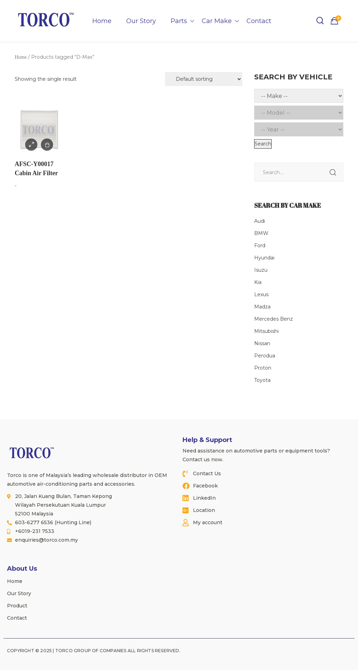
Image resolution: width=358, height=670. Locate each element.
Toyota (262, 380)
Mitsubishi (266, 331)
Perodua (264, 355)
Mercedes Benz (273, 319)
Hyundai (264, 258)
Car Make (217, 21)
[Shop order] (203, 79)
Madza (262, 307)
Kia (258, 282)
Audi (259, 221)
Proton (262, 368)
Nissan (262, 343)
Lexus (261, 294)
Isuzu (260, 270)
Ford (259, 245)
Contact (258, 21)
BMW (261, 233)
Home (102, 21)
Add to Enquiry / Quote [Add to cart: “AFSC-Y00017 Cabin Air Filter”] (47, 144)
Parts (179, 21)
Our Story (141, 21)
